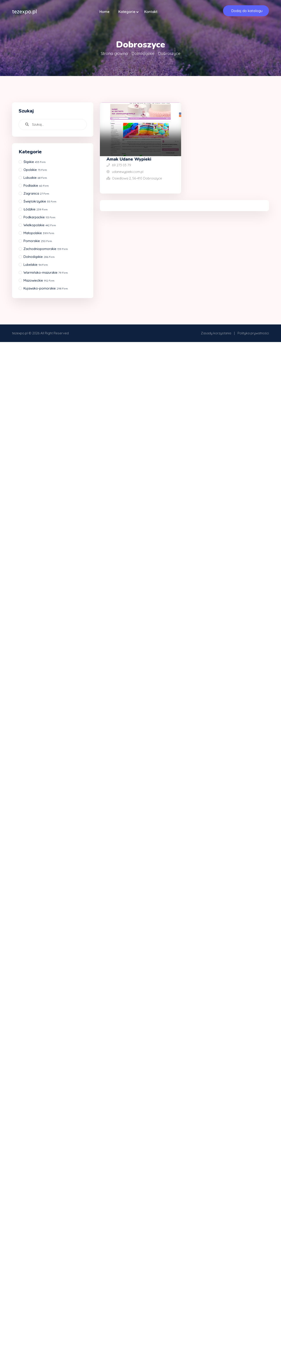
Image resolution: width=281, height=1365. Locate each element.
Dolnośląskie (142, 53)
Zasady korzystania (216, 333)
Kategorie (126, 11)
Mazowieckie (38, 280)
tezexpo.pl (20, 333)
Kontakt (150, 11)
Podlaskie (36, 185)
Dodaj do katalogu (247, 11)
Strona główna (114, 53)
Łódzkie (35, 209)
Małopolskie (38, 233)
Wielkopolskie (39, 225)
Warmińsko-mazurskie (45, 272)
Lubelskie (35, 264)
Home (104, 11)
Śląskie (34, 162)
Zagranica (36, 193)
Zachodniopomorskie (45, 249)
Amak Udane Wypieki (128, 159)
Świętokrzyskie (39, 201)
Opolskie (35, 170)
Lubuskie (35, 178)
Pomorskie (37, 241)
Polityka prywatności (253, 333)
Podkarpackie (39, 217)
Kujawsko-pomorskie (45, 288)
